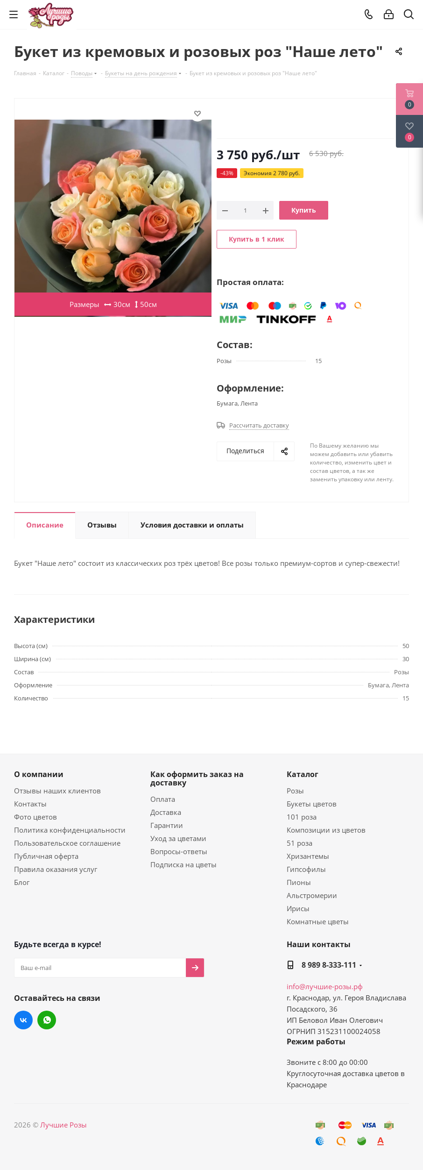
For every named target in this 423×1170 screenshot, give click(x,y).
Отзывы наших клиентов (57, 790)
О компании (38, 774)
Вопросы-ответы (178, 851)
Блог (21, 882)
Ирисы (298, 908)
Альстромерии (312, 895)
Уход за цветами (178, 838)
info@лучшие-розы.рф (325, 986)
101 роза (302, 816)
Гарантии (166, 825)
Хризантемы (308, 856)
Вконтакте (23, 1020)
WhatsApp (46, 1020)
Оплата (162, 799)
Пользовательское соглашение (67, 843)
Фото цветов (35, 816)
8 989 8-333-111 (329, 965)
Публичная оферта (46, 856)
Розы (295, 790)
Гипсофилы (306, 869)
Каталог (302, 774)
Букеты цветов (312, 803)
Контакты (30, 803)
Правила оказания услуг (55, 869)
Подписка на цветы (183, 864)
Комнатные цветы (318, 921)
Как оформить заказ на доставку (197, 778)
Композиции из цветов (326, 830)
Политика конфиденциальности (70, 830)
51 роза (299, 843)
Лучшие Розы (63, 1124)
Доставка (165, 812)
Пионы (299, 882)
